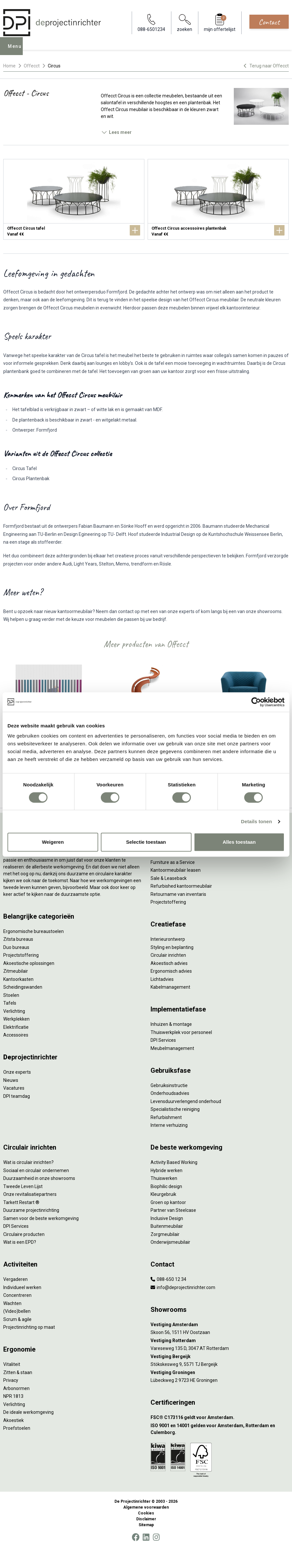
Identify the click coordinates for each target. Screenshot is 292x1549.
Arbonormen (16, 1388)
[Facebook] (135, 1537)
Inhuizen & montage (171, 1024)
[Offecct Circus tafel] (74, 199)
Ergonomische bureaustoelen (33, 931)
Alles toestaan (239, 842)
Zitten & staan (17, 1372)
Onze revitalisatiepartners (30, 1194)
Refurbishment (166, 1117)
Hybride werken (166, 1170)
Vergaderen (15, 1279)
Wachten (12, 1303)
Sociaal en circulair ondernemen (36, 1170)
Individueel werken (22, 1287)
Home (9, 65)
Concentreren (17, 1295)
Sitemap (146, 1525)
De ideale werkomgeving (28, 1412)
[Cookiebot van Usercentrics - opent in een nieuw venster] (256, 702)
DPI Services (163, 1040)
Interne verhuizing (169, 1125)
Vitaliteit (11, 1364)
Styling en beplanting (172, 947)
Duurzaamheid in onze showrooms (39, 1178)
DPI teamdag (16, 1096)
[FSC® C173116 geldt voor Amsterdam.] (220, 1417)
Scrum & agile (17, 1319)
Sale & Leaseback (169, 878)
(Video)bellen (17, 1311)
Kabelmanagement (170, 987)
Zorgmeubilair (165, 1234)
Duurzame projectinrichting (31, 1210)
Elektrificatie (16, 1027)
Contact (269, 22)
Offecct (32, 65)
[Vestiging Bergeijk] (220, 1356)
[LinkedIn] (146, 1537)
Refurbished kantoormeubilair (181, 886)
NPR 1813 (13, 1396)
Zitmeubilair (15, 971)
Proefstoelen (16, 1428)
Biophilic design (166, 1186)
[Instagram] (156, 1537)
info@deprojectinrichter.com (183, 1287)
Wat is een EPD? (19, 1242)
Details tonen (256, 821)
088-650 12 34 (168, 1279)
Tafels (9, 1003)
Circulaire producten (24, 1234)
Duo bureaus (16, 947)
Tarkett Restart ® (21, 1202)
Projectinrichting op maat (29, 1327)
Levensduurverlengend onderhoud (186, 1101)
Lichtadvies (162, 979)
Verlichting (14, 1011)
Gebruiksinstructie (169, 1085)
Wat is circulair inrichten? (28, 1162)
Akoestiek (13, 1420)
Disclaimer (146, 1519)
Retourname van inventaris (178, 894)
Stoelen (11, 995)
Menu (16, 50)
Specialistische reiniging (175, 1109)
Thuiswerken (164, 1178)
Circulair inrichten (168, 955)
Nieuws (10, 1080)
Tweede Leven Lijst (23, 1186)
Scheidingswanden (22, 987)
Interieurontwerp (168, 939)
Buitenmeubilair (167, 1226)
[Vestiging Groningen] (220, 1372)
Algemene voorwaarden (146, 1507)
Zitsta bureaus (18, 939)
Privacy (10, 1380)
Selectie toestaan (146, 842)
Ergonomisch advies (171, 971)
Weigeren (53, 842)
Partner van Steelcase (173, 1210)
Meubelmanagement (172, 1048)
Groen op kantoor (168, 1202)
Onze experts (17, 1072)
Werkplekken (16, 1019)
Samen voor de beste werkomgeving (41, 1218)
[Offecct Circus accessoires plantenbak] (218, 199)
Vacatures (13, 1088)
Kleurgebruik (163, 1194)
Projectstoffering (21, 955)
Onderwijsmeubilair (170, 1242)
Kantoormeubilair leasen (176, 870)
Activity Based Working (174, 1162)
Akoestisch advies (169, 963)
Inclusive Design (167, 1218)
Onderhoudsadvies (170, 1093)
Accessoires (15, 1035)
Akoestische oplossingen (28, 963)
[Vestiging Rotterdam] (220, 1340)
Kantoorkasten (18, 979)
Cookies (146, 1513)
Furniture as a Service (173, 862)
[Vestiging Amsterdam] (220, 1324)
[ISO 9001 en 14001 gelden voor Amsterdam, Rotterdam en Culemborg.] (220, 1429)
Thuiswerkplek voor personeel (181, 1032)
